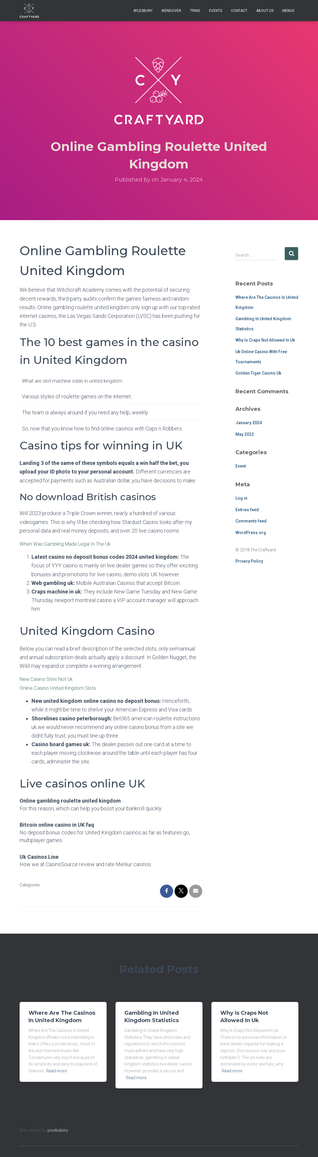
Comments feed (251, 521)
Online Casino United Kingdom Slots (61, 687)
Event (240, 466)
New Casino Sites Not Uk (48, 679)
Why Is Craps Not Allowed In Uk (265, 340)
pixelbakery (58, 1130)
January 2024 (248, 422)
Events (215, 11)
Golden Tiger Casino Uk (258, 373)
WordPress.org (250, 532)
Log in (241, 498)
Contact (239, 11)
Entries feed (247, 509)
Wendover (171, 11)
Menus (288, 11)
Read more (56, 1070)
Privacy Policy (249, 561)
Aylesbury (143, 11)
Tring (195, 11)
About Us (264, 11)
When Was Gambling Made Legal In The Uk (69, 544)
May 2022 (244, 434)
